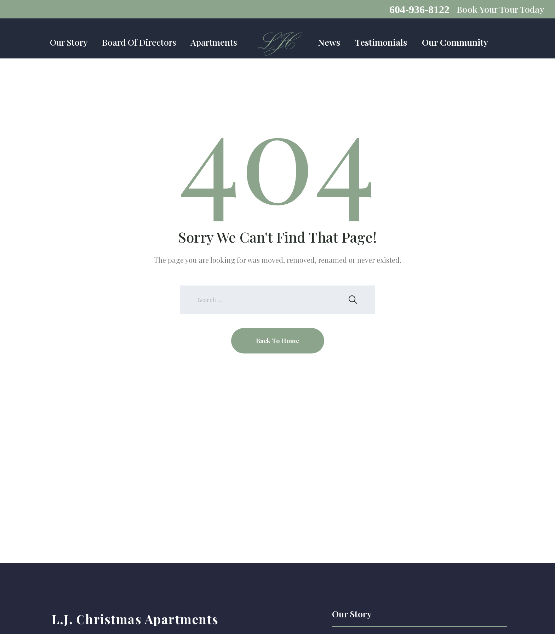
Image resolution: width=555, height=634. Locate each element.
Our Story (69, 42)
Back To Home (277, 340)
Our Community (455, 42)
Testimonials (381, 42)
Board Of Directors (139, 42)
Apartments (213, 42)
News (329, 42)
